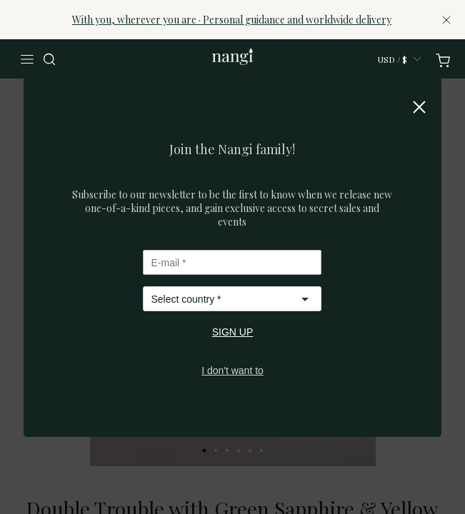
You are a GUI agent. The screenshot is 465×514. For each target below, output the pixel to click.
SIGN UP (233, 332)
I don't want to (232, 370)
